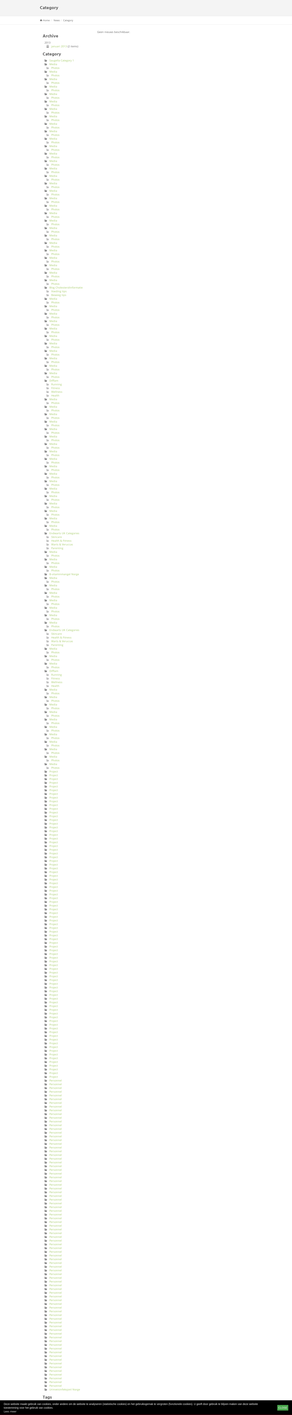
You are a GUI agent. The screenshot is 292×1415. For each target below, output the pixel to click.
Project (53, 771)
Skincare (56, 537)
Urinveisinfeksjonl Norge (64, 1389)
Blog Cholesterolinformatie (66, 287)
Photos (55, 68)
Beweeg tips (58, 295)
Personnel (55, 1080)
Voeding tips (59, 291)
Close (282, 1407)
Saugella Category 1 (61, 60)
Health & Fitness (61, 540)
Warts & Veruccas (62, 544)
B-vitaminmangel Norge (64, 574)
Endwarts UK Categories (64, 533)
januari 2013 (59, 46)
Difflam (53, 380)
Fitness (55, 388)
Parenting (57, 548)
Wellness (56, 391)
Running (56, 384)
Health (55, 395)
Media (53, 64)
